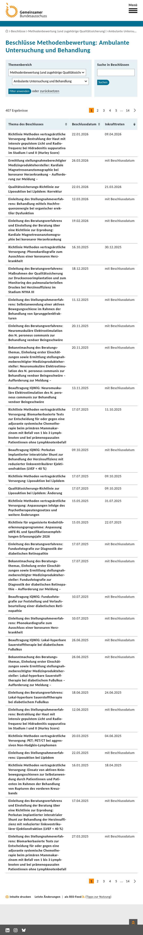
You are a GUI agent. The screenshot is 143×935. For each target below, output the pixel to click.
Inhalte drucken (20, 896)
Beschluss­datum (84, 124)
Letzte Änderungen (48, 896)
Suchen (102, 82)
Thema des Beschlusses (26, 124)
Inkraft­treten (115, 124)
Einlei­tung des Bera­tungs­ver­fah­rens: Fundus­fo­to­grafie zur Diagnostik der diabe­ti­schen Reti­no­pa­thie (35, 548)
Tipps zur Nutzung (98, 896)
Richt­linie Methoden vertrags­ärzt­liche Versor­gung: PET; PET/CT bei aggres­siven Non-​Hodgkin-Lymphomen (37, 740)
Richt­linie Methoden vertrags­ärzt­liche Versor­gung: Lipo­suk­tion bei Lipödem (37, 478)
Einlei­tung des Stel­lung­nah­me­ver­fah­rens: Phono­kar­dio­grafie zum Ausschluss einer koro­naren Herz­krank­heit (36, 625)
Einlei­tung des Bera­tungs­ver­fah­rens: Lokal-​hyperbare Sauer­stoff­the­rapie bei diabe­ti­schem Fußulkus (35, 697)
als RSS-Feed (73, 896)
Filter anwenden (19, 91)
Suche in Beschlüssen (113, 65)
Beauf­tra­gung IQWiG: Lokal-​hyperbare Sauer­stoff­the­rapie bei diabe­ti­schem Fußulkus (37, 644)
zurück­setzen (49, 91)
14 (128, 110)
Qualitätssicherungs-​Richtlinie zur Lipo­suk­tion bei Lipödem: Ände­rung (35, 490)
